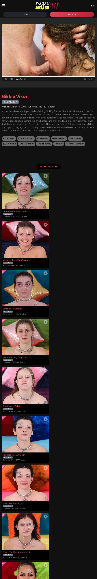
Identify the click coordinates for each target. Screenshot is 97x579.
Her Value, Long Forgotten (62, 259)
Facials (59, 143)
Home (4, 555)
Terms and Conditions (33, 555)
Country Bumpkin (58, 404)
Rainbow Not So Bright (13, 356)
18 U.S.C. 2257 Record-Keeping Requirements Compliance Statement (48, 548)
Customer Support (68, 555)
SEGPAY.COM (41, 565)
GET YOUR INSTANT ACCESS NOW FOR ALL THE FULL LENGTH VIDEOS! (48, 522)
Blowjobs (8, 138)
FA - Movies (75, 138)
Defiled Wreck (56, 452)
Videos (12, 555)
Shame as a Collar (11, 307)
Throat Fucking (75, 143)
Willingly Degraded (11, 452)
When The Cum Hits (12, 259)
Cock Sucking (25, 138)
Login (25, 14)
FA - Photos (9, 143)
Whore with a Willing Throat (63, 211)
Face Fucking (27, 143)
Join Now (71, 14)
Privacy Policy (52, 555)
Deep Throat (59, 138)
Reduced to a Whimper (61, 307)
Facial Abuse (44, 143)
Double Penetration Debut (15, 211)
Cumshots (42, 138)
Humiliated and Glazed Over (16, 404)
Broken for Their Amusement (63, 356)
